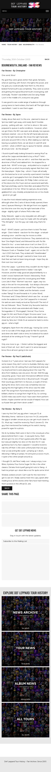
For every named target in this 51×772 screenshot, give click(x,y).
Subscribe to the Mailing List (15, 541)
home (4, 44)
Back (47, 59)
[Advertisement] (30, 50)
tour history (12, 44)
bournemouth (28, 44)
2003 (20, 44)
